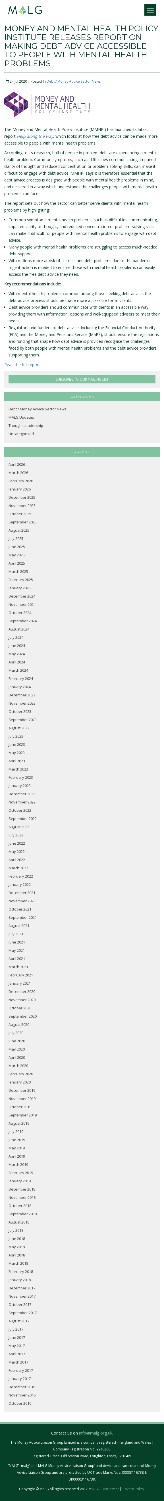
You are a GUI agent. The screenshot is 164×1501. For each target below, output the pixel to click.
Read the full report (22, 364)
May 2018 (17, 1246)
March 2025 (18, 571)
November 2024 (22, 604)
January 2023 (20, 785)
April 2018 (17, 1255)
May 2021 (17, 950)
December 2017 (22, 1288)
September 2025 (23, 522)
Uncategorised (21, 433)
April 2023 (17, 760)
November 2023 (22, 703)
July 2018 (16, 1230)
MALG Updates (21, 417)
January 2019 (20, 1180)
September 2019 (23, 1115)
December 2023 (22, 695)
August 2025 (19, 530)
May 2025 (17, 555)
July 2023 (16, 736)
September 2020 (23, 1016)
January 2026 (20, 489)
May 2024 (17, 653)
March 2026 (18, 472)
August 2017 (19, 1320)
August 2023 (19, 727)
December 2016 (22, 1386)
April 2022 (17, 859)
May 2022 (17, 851)
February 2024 (21, 678)
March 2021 (18, 966)
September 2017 (23, 1312)
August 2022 (19, 826)
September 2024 (23, 620)
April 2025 (17, 563)
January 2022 (20, 884)
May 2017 (17, 1345)
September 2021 (23, 917)
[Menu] (150, 10)
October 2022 (20, 810)
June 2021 (17, 942)
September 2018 (23, 1213)
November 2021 (22, 900)
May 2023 (17, 752)
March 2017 (18, 1362)
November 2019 (22, 1098)
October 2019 (20, 1106)
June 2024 (17, 645)
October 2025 (20, 513)
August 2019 (19, 1123)
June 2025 (17, 546)
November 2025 (22, 505)
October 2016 (20, 1403)
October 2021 (20, 909)
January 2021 (20, 983)
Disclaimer (110, 1489)
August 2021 (19, 925)
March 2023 (18, 769)
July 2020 (16, 1032)
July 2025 (16, 538)
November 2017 (22, 1296)
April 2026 (17, 464)
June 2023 (17, 744)
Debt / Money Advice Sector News (74, 81)
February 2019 (21, 1172)
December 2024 (22, 596)
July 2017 (16, 1329)
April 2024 (17, 662)
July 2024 (16, 637)
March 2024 (18, 670)
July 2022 (16, 835)
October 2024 (20, 612)
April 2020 (17, 1057)
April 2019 (17, 1156)
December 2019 (22, 1090)
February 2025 (21, 579)
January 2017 (20, 1378)
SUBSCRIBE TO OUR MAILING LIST (82, 379)
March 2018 (18, 1263)
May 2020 (17, 1049)
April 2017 (17, 1353)
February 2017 (21, 1370)
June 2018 (17, 1238)
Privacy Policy (133, 1489)
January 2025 (20, 587)
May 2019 (17, 1148)
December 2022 (22, 793)
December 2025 (22, 497)
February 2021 (21, 975)
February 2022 (21, 876)
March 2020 (18, 1065)
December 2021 (22, 892)
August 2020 (19, 1024)
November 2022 (22, 802)
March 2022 (18, 867)
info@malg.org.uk (95, 1433)
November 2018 (22, 1197)
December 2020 (22, 991)
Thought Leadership (26, 425)
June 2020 (17, 1040)
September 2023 (23, 719)
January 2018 (20, 1279)
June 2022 (17, 843)
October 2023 (20, 711)
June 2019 (17, 1139)
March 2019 (18, 1164)
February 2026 (21, 480)
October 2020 (20, 1008)
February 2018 (21, 1271)
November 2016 (22, 1395)
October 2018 (20, 1205)
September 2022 (23, 818)
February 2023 (21, 777)
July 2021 (16, 933)
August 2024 (19, 629)
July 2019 (16, 1131)
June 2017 (17, 1337)
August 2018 (19, 1222)
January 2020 (20, 1082)
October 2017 (20, 1304)
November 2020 (22, 999)
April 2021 (17, 958)
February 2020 (21, 1073)
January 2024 (20, 686)
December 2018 (22, 1189)
